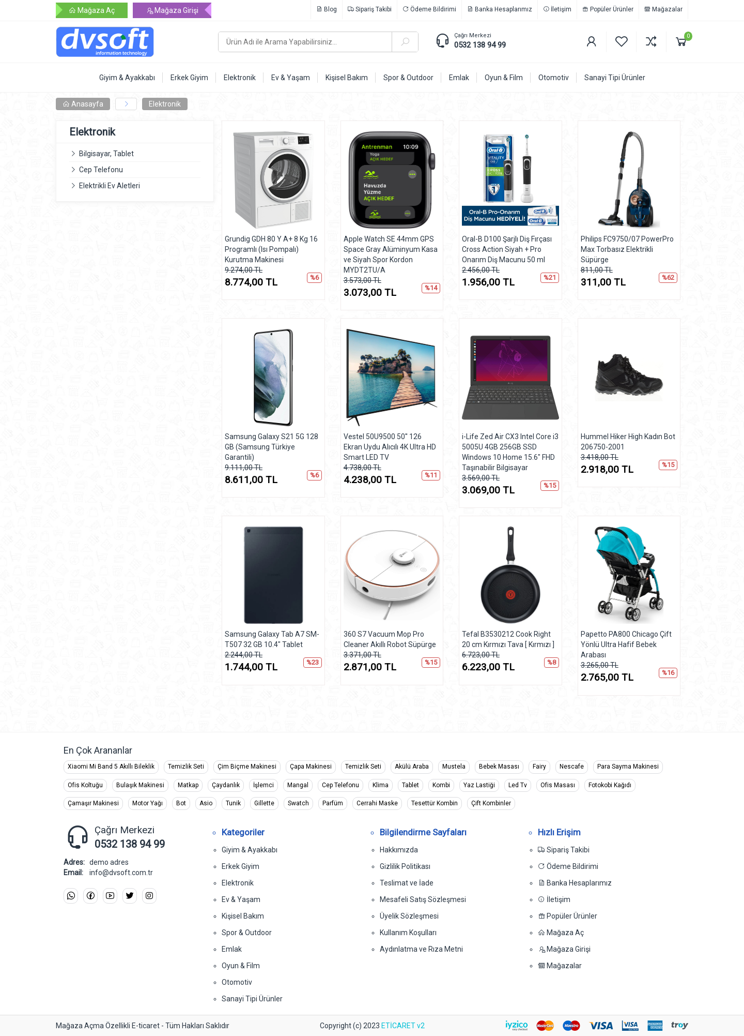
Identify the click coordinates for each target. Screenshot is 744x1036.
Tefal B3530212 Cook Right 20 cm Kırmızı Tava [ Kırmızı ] (508, 639)
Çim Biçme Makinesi (247, 766)
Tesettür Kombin (434, 803)
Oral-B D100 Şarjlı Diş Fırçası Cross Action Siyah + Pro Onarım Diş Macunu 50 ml (507, 249)
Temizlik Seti (186, 766)
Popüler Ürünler (607, 9)
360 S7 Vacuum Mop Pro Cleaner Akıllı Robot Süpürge (390, 639)
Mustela (454, 766)
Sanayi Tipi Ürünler (252, 999)
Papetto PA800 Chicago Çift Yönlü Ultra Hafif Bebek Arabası (626, 644)
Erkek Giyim (240, 866)
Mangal (297, 785)
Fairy (539, 766)
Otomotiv (237, 982)
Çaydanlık (226, 785)
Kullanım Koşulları (408, 932)
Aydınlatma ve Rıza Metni (421, 949)
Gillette (264, 803)
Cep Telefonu (101, 170)
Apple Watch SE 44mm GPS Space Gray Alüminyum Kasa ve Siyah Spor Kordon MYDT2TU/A (391, 254)
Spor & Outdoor (247, 932)
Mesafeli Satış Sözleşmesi (423, 899)
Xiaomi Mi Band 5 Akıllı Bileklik (111, 766)
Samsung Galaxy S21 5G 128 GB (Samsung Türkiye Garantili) (271, 446)
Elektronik (165, 104)
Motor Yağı (147, 803)
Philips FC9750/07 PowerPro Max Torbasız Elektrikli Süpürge (627, 249)
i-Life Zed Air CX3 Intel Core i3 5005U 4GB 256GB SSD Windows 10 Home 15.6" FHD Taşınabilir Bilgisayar (510, 452)
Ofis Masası (557, 785)
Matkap (188, 785)
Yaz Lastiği (479, 785)
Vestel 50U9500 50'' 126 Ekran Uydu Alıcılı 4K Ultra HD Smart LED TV (390, 446)
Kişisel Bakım (243, 916)
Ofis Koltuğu (85, 785)
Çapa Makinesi (311, 766)
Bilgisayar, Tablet (106, 153)
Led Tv (517, 785)
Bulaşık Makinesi (140, 785)
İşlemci (263, 785)
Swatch (298, 803)
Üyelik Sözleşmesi (409, 916)
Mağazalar (663, 9)
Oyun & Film (241, 966)
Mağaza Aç (92, 10)
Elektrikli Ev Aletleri (109, 186)
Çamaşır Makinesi (93, 803)
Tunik (233, 803)
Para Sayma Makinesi (628, 766)
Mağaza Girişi (172, 10)
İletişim (557, 9)
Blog (326, 9)
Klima (381, 785)
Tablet (410, 785)
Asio (205, 803)
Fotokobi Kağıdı (609, 785)
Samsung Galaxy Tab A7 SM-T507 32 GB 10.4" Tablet (272, 639)
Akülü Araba (412, 766)
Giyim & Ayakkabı (249, 850)
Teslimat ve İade (406, 883)
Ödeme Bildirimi (429, 9)
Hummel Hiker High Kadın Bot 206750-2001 (628, 441)
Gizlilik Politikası (405, 866)
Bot (181, 803)
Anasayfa (83, 104)
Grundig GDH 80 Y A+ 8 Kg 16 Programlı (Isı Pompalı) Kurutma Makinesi (271, 249)
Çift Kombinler (491, 803)
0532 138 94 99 (480, 45)
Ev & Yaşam (241, 899)
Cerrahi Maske (377, 803)
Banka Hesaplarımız (499, 9)
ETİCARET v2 (403, 1026)
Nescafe (572, 766)
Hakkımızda (399, 850)
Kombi (441, 785)
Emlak (232, 949)
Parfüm (332, 803)
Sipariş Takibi (370, 9)
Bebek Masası (499, 766)
